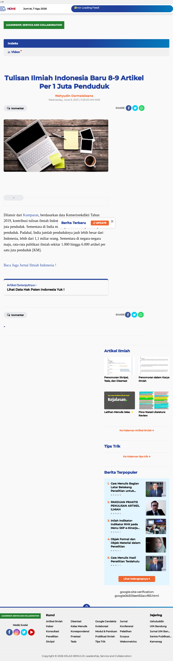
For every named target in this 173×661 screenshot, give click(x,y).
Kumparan (30, 215)
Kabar (49, 626)
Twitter (26, 634)
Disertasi (76, 621)
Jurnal (123, 621)
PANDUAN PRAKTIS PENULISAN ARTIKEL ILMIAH (125, 505)
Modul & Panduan (106, 631)
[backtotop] (86, 607)
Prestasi (75, 636)
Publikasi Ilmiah (105, 636)
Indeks (13, 43)
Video (15, 52)
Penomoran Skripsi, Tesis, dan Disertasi (116, 379)
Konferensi (126, 626)
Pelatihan (125, 631)
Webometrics (128, 641)
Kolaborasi (101, 626)
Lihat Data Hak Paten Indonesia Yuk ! (35, 289)
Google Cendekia (105, 621)
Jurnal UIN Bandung (161, 631)
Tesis (73, 641)
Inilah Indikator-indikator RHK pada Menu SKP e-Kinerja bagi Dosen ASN (124, 524)
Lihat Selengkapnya (137, 578)
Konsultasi (52, 631)
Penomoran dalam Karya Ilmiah (154, 379)
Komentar (15, 108)
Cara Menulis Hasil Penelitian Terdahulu (125, 559)
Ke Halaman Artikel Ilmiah (136, 430)
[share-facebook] (128, 108)
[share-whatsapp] (142, 108)
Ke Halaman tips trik (137, 456)
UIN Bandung (158, 626)
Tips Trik (112, 446)
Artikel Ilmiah (117, 351)
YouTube (34, 634)
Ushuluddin (157, 621)
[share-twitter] (135, 108)
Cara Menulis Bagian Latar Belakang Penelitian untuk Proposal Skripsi (125, 487)
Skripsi (50, 641)
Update (99, 222)
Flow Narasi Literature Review (152, 414)
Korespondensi (80, 631)
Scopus (124, 636)
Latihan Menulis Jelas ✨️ (119, 412)
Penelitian (52, 636)
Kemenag (156, 641)
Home (11, 9)
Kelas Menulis (79, 626)
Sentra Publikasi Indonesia (161, 636)
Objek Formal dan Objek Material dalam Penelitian (125, 542)
